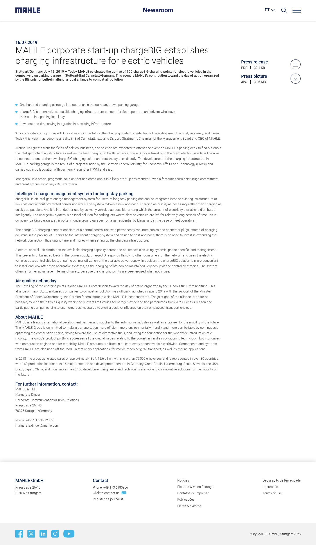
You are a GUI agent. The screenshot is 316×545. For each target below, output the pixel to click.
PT (267, 9)
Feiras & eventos (189, 506)
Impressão (270, 487)
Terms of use (272, 493)
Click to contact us (106, 493)
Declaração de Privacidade (282, 480)
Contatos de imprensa (193, 493)
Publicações (186, 500)
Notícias (183, 480)
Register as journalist (108, 499)
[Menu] (297, 10)
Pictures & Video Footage (195, 487)
